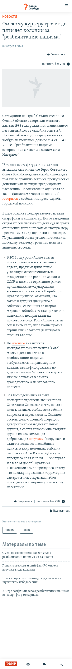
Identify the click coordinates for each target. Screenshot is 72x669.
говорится (10, 199)
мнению (18, 343)
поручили (36, 439)
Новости (9, 17)
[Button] (56, 54)
